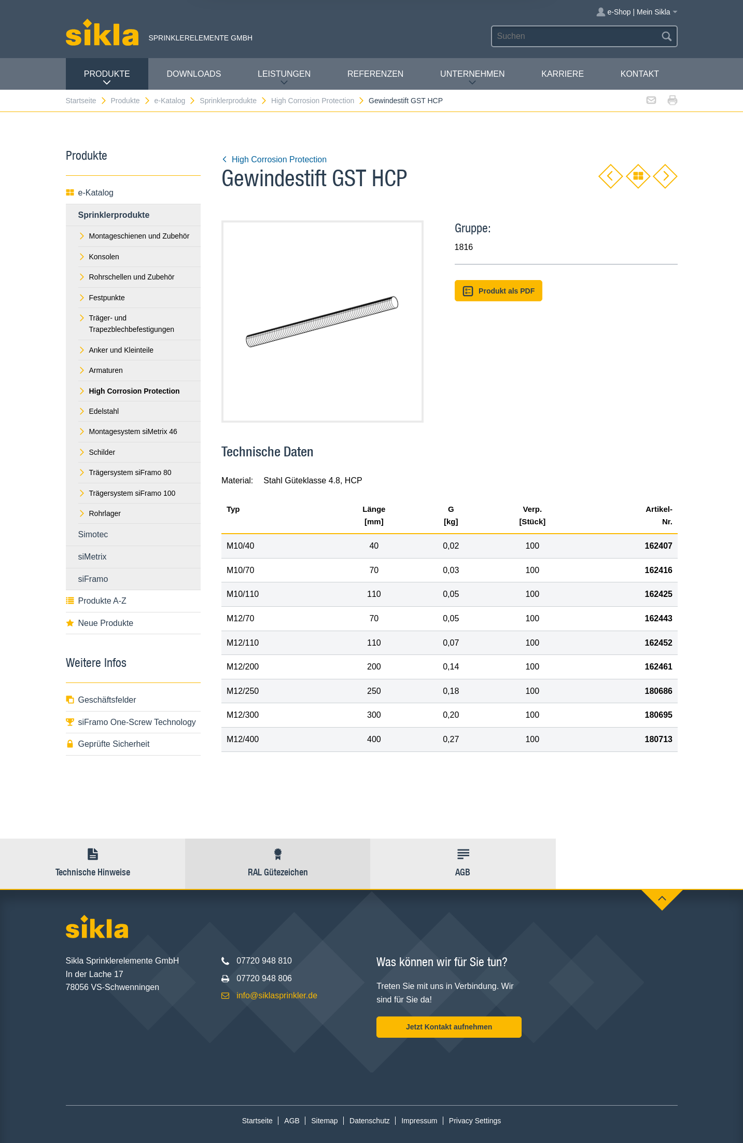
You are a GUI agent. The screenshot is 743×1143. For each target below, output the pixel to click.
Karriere (562, 73)
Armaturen (100, 370)
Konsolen (98, 257)
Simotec (93, 534)
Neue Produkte (100, 623)
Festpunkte (101, 298)
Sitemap (324, 1121)
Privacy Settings (475, 1121)
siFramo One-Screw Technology (131, 722)
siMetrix (92, 556)
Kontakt (640, 73)
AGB (292, 1121)
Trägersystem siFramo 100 (127, 493)
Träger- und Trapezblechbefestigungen (126, 323)
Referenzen (375, 73)
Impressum (419, 1121)
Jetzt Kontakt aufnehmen (449, 1027)
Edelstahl (98, 411)
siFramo (93, 579)
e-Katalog (175, 100)
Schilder (97, 452)
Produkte (107, 78)
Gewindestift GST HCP (406, 100)
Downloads (193, 73)
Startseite (86, 100)
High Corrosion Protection (318, 100)
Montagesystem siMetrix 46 (127, 431)
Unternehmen (472, 78)
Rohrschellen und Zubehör (126, 277)
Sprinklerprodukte (234, 100)
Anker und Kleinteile (116, 350)
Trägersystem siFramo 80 (125, 472)
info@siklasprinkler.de (276, 995)
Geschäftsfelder (101, 699)
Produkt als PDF (498, 291)
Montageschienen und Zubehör (134, 236)
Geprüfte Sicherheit (108, 744)
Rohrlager (99, 513)
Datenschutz (369, 1121)
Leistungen (284, 78)
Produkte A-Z (96, 600)
